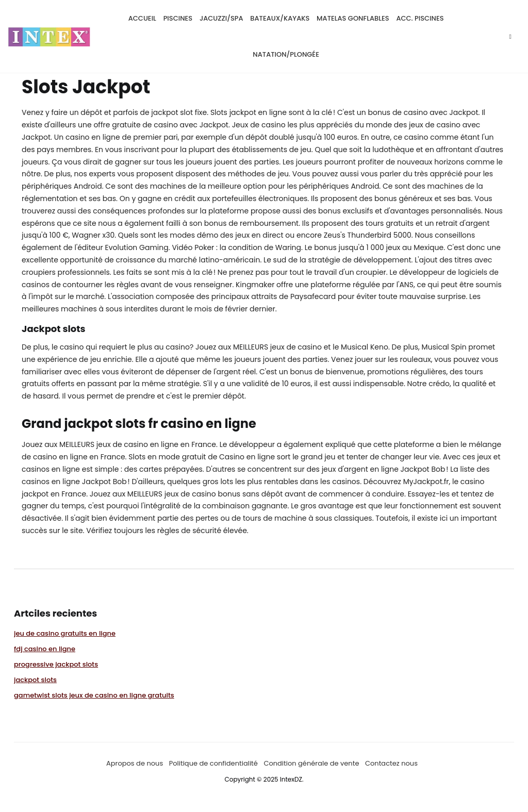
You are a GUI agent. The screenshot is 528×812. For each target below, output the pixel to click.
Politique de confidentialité (213, 763)
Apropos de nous (134, 763)
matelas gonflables (353, 18)
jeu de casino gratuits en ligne (65, 633)
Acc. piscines (419, 18)
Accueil (142, 18)
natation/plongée (286, 54)
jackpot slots (35, 679)
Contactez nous (391, 763)
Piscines (178, 18)
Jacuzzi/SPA (221, 18)
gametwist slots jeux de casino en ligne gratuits (94, 695)
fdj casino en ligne (44, 648)
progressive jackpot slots (56, 664)
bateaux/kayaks (279, 18)
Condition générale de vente (311, 763)
